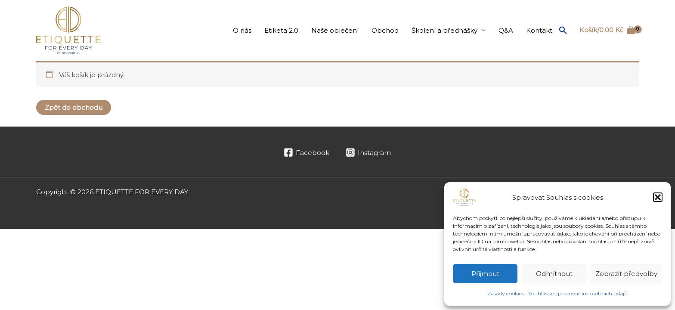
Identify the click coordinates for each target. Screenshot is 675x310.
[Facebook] (306, 152)
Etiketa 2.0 (281, 30)
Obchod (385, 30)
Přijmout (485, 274)
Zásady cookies (505, 293)
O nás (242, 30)
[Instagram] (368, 152)
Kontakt (539, 30)
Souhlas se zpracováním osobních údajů (578, 293)
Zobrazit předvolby (626, 274)
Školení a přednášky (444, 30)
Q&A (506, 30)
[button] (657, 197)
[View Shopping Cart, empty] (607, 30)
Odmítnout (554, 274)
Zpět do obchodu (73, 107)
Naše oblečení (335, 30)
